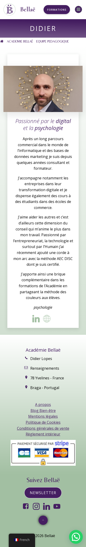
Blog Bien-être (43, 410)
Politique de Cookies (43, 422)
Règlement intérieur (43, 434)
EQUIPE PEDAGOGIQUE (52, 41)
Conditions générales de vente (43, 428)
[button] (76, 537)
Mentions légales (43, 416)
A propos (43, 404)
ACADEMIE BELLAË (20, 41)
